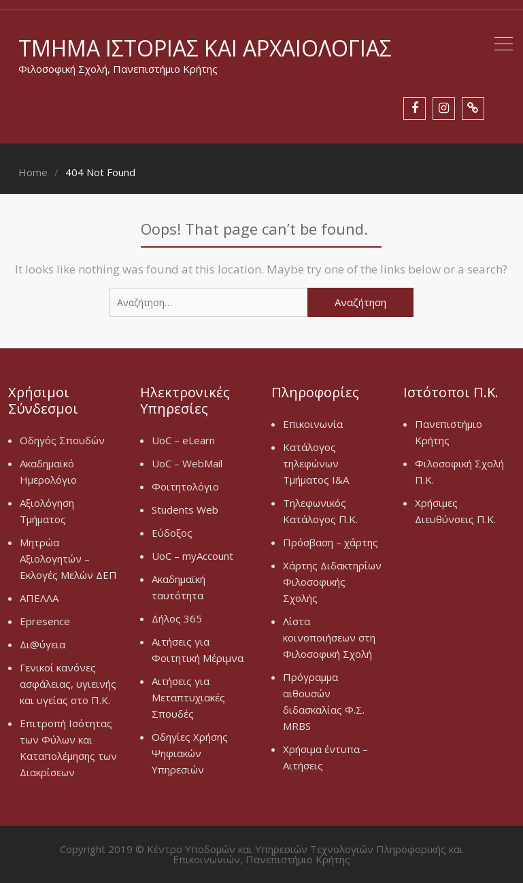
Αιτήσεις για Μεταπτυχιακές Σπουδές (188, 697)
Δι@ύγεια (42, 644)
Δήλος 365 (177, 618)
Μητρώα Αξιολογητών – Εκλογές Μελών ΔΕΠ (68, 558)
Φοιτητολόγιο (185, 486)
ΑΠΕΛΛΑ (39, 598)
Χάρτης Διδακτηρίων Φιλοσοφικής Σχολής (332, 582)
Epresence (45, 621)
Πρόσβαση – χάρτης (330, 542)
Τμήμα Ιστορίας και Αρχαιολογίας (205, 48)
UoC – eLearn (183, 440)
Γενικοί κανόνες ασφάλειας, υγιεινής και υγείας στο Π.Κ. (68, 684)
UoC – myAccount (192, 556)
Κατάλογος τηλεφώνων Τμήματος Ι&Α (316, 463)
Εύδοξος (172, 532)
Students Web (185, 509)
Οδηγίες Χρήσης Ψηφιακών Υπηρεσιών (190, 753)
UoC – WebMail (187, 463)
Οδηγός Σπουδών (62, 440)
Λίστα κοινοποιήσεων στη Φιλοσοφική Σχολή (329, 637)
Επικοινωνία (313, 424)
